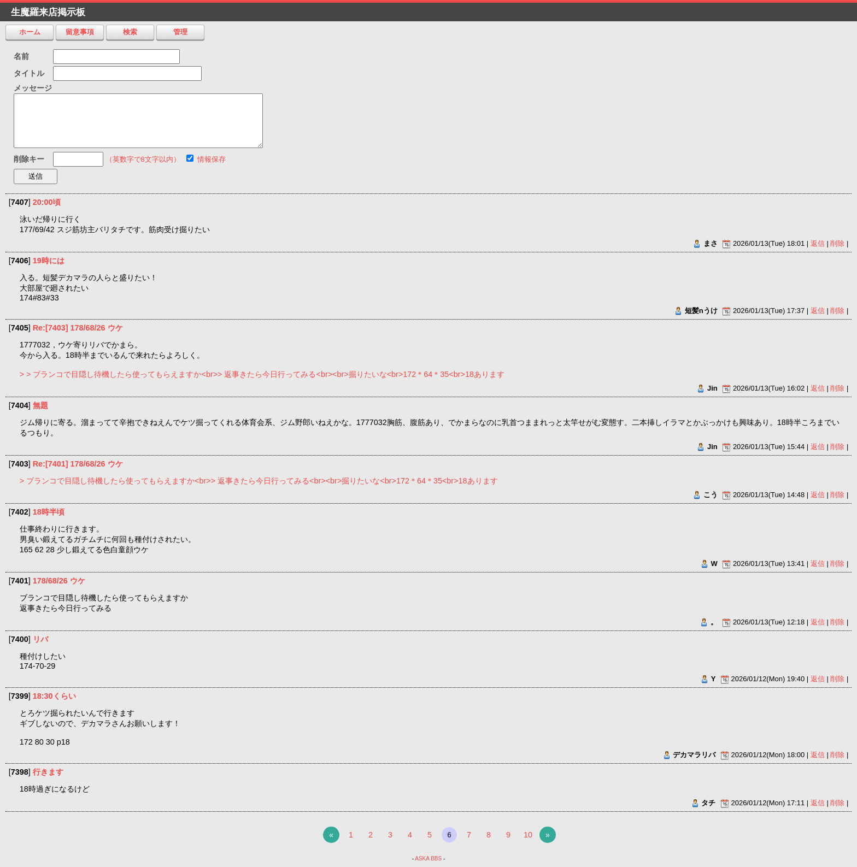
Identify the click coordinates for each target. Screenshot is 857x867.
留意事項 (80, 32)
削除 (837, 243)
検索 (130, 32)
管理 (180, 32)
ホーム (29, 32)
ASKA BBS (428, 859)
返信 (818, 243)
